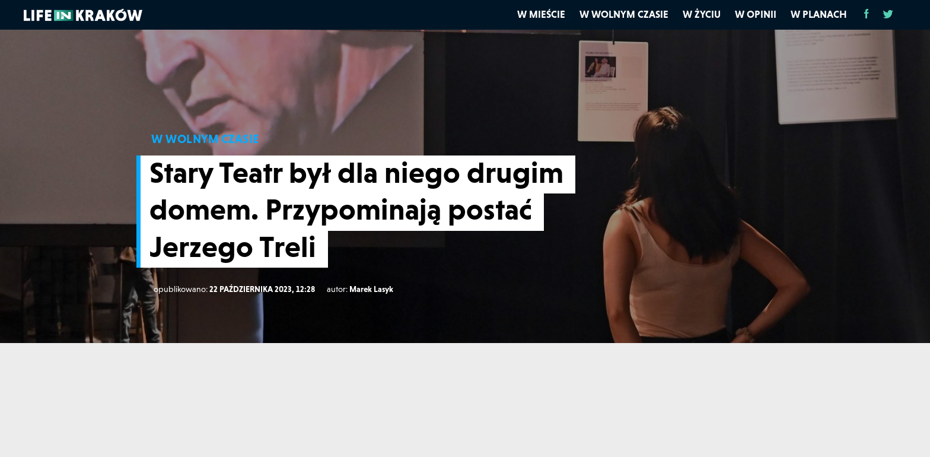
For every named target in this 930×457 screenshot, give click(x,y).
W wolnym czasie (623, 14)
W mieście (541, 14)
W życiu (702, 14)
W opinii (755, 14)
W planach (819, 14)
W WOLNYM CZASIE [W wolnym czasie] (205, 138)
